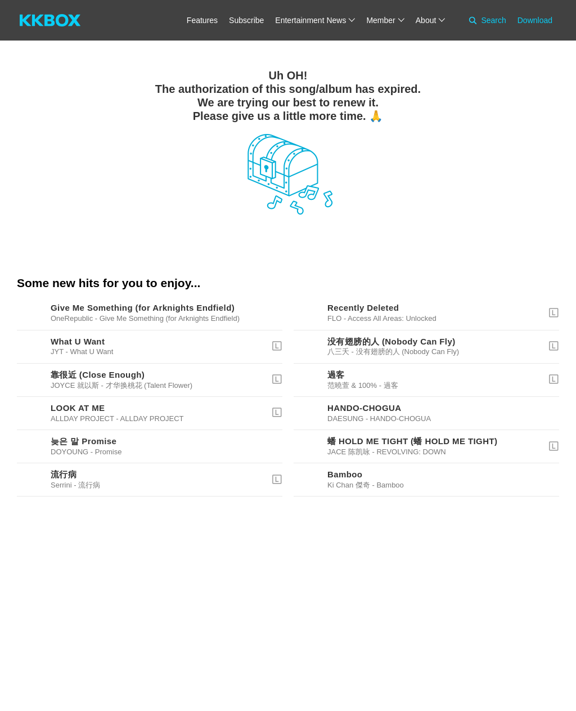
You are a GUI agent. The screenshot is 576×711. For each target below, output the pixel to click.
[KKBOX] (50, 20)
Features (202, 20)
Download (535, 20)
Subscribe (246, 20)
